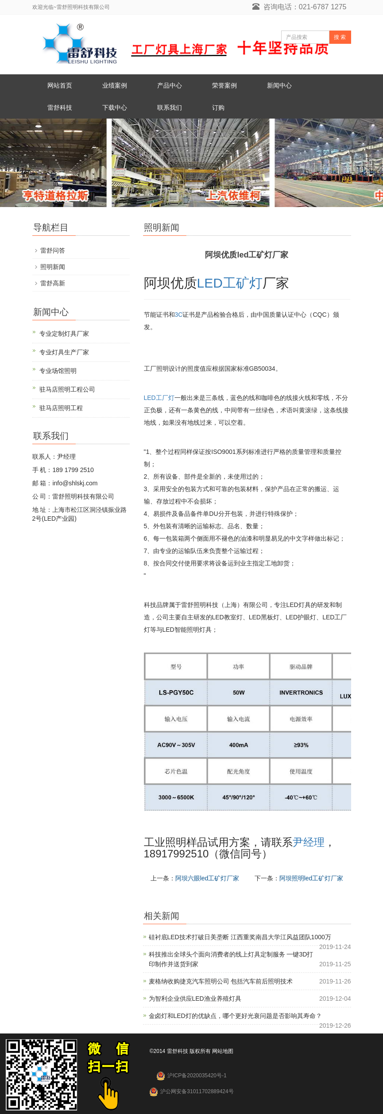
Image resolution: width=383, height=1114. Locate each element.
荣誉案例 (224, 85)
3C (179, 314)
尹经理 (309, 842)
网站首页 (59, 85)
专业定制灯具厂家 (64, 333)
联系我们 (169, 107)
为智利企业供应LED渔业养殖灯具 (195, 998)
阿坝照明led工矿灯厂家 (311, 878)
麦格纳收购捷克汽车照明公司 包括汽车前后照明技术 (221, 981)
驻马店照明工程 (61, 407)
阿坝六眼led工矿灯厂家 (207, 878)
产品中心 (169, 85)
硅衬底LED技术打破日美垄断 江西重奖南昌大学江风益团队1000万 (240, 937)
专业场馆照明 (58, 370)
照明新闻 (52, 266)
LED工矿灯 (230, 283)
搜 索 (340, 37)
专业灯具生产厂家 (64, 352)
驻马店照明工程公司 (67, 389)
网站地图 (222, 1051)
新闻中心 (279, 85)
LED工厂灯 (159, 397)
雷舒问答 (52, 250)
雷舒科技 (59, 107)
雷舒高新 (52, 283)
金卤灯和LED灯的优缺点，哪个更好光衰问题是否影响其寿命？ (235, 1015)
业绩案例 (114, 85)
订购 (218, 107)
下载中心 (114, 107)
